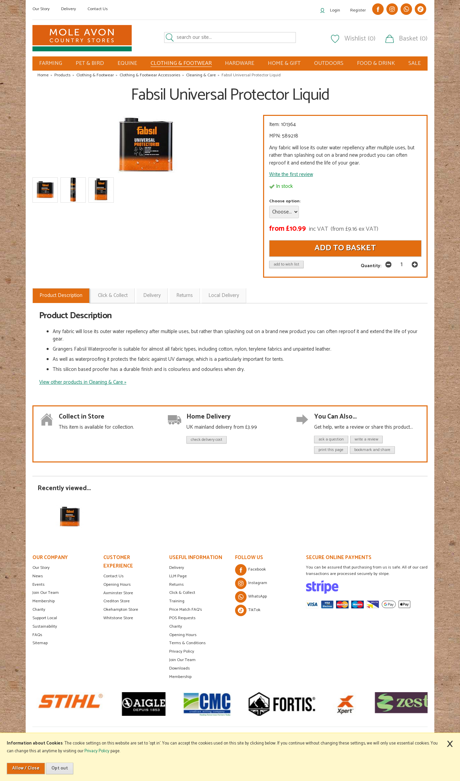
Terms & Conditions (187, 643)
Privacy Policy (181, 651)
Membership (43, 601)
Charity (38, 609)
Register (358, 10)
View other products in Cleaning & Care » (82, 382)
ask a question (331, 439)
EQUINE (127, 63)
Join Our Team (45, 592)
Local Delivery (223, 295)
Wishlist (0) (360, 38)
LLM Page (178, 576)
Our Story (41, 8)
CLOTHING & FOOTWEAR (181, 63)
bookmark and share (372, 450)
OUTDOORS (328, 63)
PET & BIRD (90, 63)
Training (176, 601)
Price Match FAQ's (185, 609)
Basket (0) (413, 38)
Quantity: (371, 266)
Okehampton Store (120, 609)
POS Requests (182, 618)
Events (38, 584)
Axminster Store (118, 593)
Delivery (68, 8)
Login (335, 10)
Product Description (61, 295)
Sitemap (40, 643)
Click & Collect (113, 295)
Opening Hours (117, 584)
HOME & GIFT (284, 63)
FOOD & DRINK (376, 63)
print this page (330, 450)
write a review (366, 439)
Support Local (44, 618)
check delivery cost (206, 439)
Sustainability (44, 626)
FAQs (37, 634)
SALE (414, 63)
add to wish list (286, 264)
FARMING (50, 63)
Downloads (179, 668)
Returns (184, 295)
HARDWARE (239, 63)
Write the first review (291, 174)
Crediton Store (116, 601)
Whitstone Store (118, 618)
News (37, 576)
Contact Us (97, 8)
